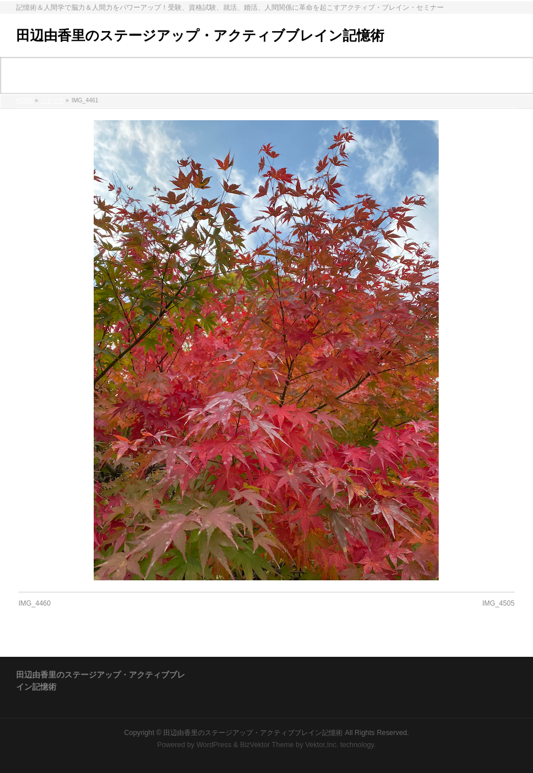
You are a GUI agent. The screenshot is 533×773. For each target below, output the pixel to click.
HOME (24, 100)
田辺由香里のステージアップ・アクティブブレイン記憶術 (200, 35)
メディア (52, 100)
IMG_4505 (498, 603)
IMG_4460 (34, 603)
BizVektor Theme (267, 744)
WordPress (214, 744)
